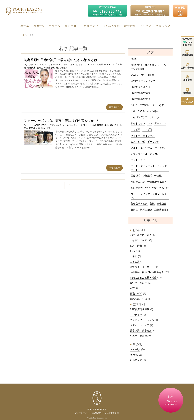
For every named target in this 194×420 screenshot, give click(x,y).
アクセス (146, 25)
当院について (165, 25)
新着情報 (130, 25)
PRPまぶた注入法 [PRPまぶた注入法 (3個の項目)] (140, 87)
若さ (58, 67)
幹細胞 (100, 125)
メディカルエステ (139, 325)
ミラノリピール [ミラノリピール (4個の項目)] (139, 154)
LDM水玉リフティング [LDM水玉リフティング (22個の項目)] (143, 81)
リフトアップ (110, 64)
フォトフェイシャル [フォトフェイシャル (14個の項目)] (141, 147)
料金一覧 (55, 25)
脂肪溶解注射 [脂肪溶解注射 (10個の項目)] (161, 209)
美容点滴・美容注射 (141, 330)
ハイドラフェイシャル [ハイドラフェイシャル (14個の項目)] (143, 135)
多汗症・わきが (138, 283)
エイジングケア (41, 64)
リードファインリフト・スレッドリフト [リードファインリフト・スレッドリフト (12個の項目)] (149, 168)
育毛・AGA (136, 293)
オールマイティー (58, 64)
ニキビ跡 (135, 261)
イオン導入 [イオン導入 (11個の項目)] (153, 111)
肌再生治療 (49, 67)
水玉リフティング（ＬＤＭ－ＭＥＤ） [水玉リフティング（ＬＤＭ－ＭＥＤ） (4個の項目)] (149, 196)
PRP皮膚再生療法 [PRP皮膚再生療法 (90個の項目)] (140, 99)
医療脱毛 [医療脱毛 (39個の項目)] (135, 175)
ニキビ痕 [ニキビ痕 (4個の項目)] (135, 129)
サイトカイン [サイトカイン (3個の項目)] (138, 123)
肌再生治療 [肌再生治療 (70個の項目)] (146, 209)
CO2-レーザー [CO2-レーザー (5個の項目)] (138, 75)
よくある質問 (111, 25)
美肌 (106, 125)
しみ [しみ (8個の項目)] (133, 111)
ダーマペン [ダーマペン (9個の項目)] (160, 123)
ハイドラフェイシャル (142, 320)
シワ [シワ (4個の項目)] (149, 123)
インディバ (136, 314)
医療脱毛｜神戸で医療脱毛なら (147, 272)
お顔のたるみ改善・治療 (143, 277)
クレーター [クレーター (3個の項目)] (156, 117)
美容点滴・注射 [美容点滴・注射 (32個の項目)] (139, 203)
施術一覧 (39, 25)
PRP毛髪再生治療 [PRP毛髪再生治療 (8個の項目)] (140, 93)
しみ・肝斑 (136, 245)
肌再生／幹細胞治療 (141, 336)
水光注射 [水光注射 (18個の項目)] (164, 188)
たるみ (72, 64)
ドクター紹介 (90, 25)
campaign (135, 349)
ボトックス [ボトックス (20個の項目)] (161, 147)
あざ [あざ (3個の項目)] (161, 105)
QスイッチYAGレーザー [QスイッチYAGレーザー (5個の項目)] (144, 105)
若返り (64, 67)
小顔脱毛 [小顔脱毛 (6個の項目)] (147, 175)
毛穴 (132, 288)
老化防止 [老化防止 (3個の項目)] (161, 203)
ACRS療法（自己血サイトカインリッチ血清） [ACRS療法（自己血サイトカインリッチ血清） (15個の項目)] (148, 67)
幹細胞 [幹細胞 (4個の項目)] (158, 175)
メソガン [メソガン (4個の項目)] (154, 154)
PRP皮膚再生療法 (139, 309)
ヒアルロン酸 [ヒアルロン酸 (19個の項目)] (138, 141)
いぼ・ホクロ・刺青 (141, 235)
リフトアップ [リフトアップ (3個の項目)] (138, 160)
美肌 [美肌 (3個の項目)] (152, 203)
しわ (132, 251)
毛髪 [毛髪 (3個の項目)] (154, 188)
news (132, 354)
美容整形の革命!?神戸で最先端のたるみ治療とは (61, 60)
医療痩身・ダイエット (142, 267)
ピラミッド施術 (95, 64)
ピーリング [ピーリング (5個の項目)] (153, 141)
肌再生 (40, 67)
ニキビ (133, 256)
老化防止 (31, 67)
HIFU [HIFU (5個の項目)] (151, 75)
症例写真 (71, 25)
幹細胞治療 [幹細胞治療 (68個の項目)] (137, 188)
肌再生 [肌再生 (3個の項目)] (134, 209)
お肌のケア (136, 360)
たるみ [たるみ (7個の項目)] (141, 111)
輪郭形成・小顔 (138, 299)
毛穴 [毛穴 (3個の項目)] (147, 188)
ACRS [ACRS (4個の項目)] (134, 59)
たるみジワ (81, 64)
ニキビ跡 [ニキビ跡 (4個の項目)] (147, 129)
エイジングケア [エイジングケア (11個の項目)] (139, 117)
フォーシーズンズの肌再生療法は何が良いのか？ (61, 121)
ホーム (24, 25)
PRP (43, 125)
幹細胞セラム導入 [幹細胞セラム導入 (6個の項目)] (157, 181)
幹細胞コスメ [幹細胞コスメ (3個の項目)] (138, 181)
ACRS (37, 125)
